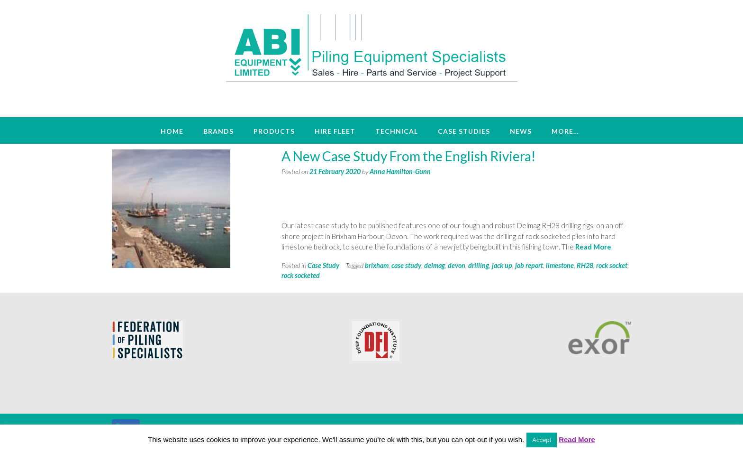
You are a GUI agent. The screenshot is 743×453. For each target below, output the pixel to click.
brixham (377, 265)
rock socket (611, 265)
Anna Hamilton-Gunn (400, 171)
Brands (218, 131)
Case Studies (464, 131)
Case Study (323, 265)
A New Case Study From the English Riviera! (408, 156)
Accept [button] (541, 440)
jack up (502, 265)
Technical (396, 131)
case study (406, 265)
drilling (478, 265)
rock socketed (300, 275)
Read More (593, 246)
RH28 (585, 265)
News (521, 131)
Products (274, 131)
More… (565, 131)
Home (172, 131)
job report (529, 265)
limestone (560, 265)
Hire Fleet (335, 131)
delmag (434, 265)
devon (456, 265)
